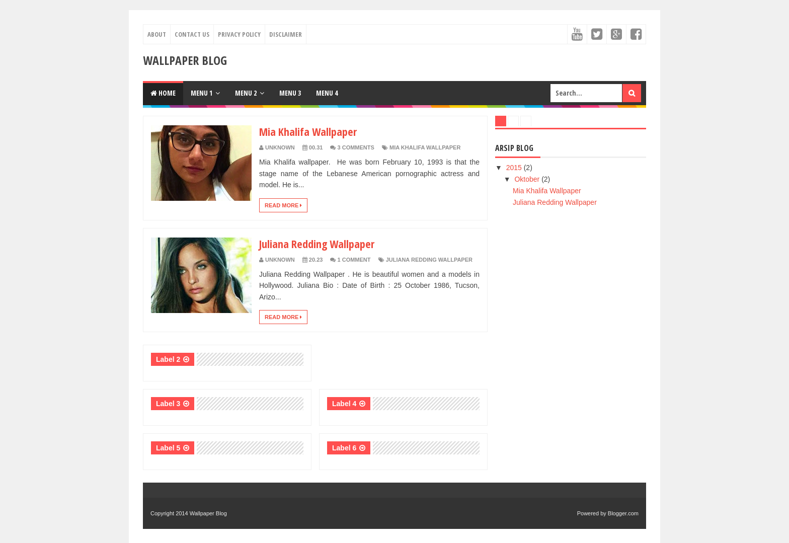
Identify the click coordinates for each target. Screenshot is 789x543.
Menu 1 (201, 93)
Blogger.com (623, 513)
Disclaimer (285, 34)
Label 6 (344, 448)
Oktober (527, 179)
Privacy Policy (239, 34)
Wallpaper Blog (208, 513)
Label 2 (168, 359)
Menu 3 (290, 93)
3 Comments (356, 147)
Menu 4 (327, 93)
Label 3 (168, 404)
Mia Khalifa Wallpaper (308, 131)
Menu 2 (246, 93)
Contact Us (192, 34)
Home (163, 93)
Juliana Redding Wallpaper (316, 243)
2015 (515, 168)
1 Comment (354, 260)
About (156, 34)
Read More (283, 205)
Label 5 (168, 448)
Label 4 (344, 404)
